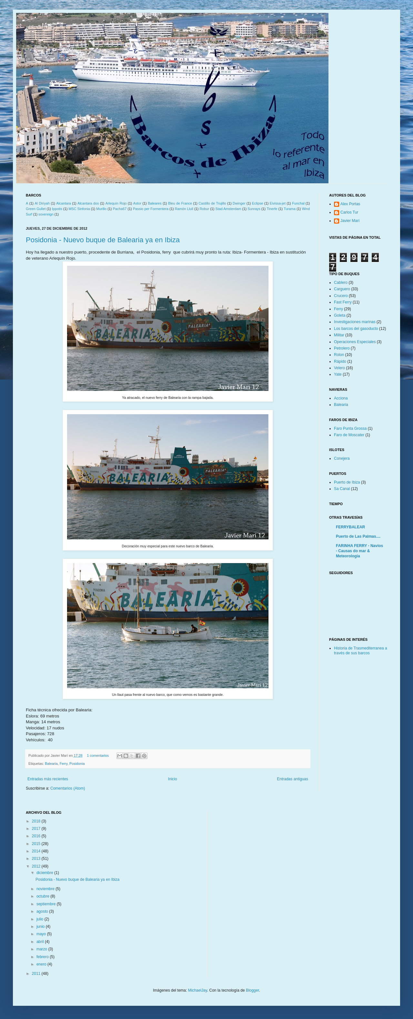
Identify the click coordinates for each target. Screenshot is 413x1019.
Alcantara (63, 203)
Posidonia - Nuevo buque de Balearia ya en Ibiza (103, 240)
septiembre (46, 904)
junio (41, 926)
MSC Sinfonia (79, 209)
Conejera (342, 458)
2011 (37, 973)
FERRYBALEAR (350, 527)
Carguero (342, 289)
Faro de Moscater (349, 435)
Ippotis (57, 209)
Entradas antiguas (292, 779)
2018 (37, 821)
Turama (290, 209)
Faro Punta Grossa (350, 428)
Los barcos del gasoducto (356, 328)
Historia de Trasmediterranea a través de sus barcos (360, 650)
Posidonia (77, 763)
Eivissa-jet (278, 203)
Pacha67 (120, 209)
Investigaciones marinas (355, 322)
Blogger (252, 990)
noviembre (45, 889)
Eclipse (257, 203)
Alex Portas (350, 204)
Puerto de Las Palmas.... (358, 536)
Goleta (339, 315)
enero (41, 964)
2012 (37, 866)
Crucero (341, 295)
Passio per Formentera (150, 209)
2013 (37, 858)
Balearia (51, 763)
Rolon (339, 354)
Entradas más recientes (47, 779)
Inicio (172, 779)
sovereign (46, 214)
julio (40, 919)
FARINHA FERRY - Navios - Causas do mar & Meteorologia (359, 550)
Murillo (101, 209)
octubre (43, 896)
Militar (339, 335)
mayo (41, 934)
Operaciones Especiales (355, 342)
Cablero (341, 282)
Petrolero (342, 348)
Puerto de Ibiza (347, 482)
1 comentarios (98, 755)
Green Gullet (35, 209)
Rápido (340, 361)
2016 (37, 836)
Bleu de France (180, 203)
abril (40, 941)
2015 (37, 843)
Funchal (298, 203)
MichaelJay (197, 990)
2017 (37, 828)
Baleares (155, 203)
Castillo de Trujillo (212, 203)
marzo (42, 949)
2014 (37, 851)
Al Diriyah (42, 203)
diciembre (45, 872)
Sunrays (253, 209)
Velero (339, 368)
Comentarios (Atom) (67, 788)
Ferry (63, 763)
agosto (42, 911)
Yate (338, 374)
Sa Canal (342, 488)
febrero (43, 957)
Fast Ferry (343, 302)
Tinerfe (272, 209)
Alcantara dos (88, 203)
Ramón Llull (184, 209)
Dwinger (239, 203)
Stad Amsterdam (228, 209)
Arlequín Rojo (116, 203)
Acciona (341, 398)
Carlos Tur (349, 212)
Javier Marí (349, 220)
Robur (204, 209)
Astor (137, 203)
